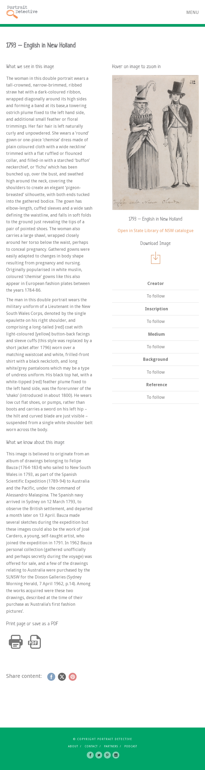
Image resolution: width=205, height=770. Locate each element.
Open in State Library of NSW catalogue (156, 230)
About (73, 746)
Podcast (130, 746)
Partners (111, 746)
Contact (91, 746)
